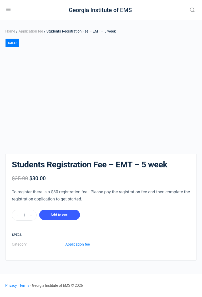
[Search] (192, 10)
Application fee (30, 31)
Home (10, 31)
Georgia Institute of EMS (100, 10)
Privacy (11, 285)
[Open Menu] (8, 9)
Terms (24, 285)
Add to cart (59, 215)
